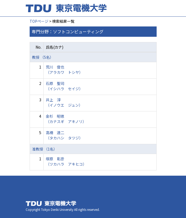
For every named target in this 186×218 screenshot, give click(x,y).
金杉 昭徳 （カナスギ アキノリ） (66, 118)
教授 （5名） (42, 57)
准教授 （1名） (44, 149)
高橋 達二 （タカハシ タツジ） (64, 135)
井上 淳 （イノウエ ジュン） (64, 102)
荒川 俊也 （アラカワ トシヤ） (64, 69)
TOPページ (39, 21)
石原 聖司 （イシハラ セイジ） (64, 86)
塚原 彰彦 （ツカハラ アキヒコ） (66, 161)
